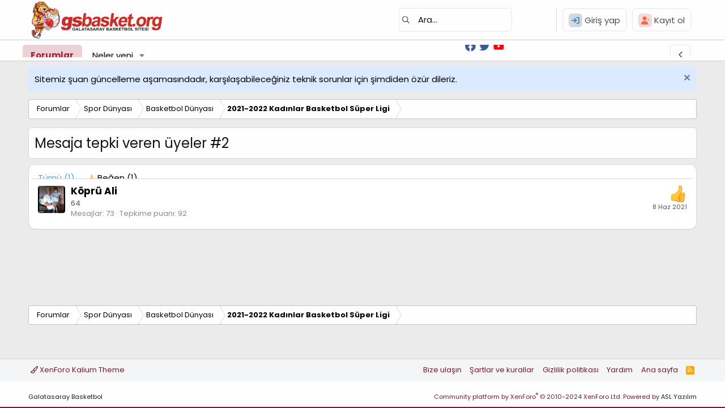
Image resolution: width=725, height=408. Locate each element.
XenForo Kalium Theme (78, 369)
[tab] (111, 177)
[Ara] (455, 20)
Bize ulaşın (442, 369)
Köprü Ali (94, 191)
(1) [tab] (56, 178)
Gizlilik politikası (571, 369)
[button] (142, 55)
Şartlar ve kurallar (502, 369)
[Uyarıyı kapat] (685, 79)
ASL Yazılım (679, 396)
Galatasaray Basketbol (65, 396)
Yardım (620, 369)
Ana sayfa (659, 369)
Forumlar (52, 55)
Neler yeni (112, 55)
